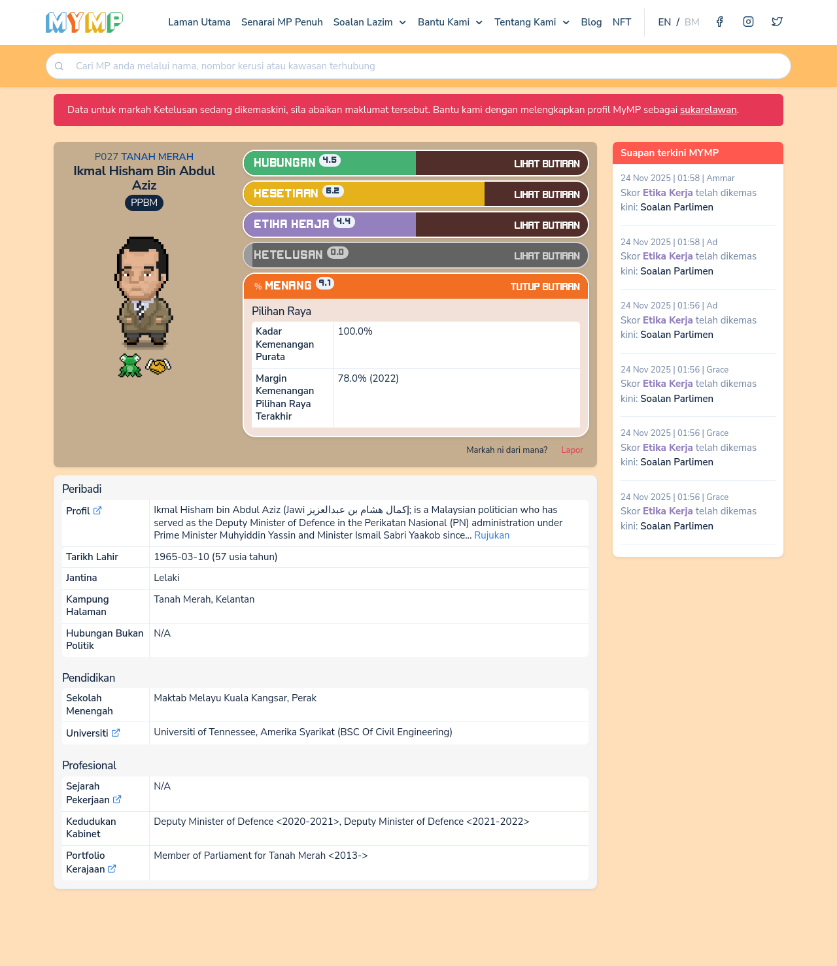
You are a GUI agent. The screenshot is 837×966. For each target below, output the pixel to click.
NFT (622, 22)
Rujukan (491, 535)
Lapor (572, 450)
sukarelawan (708, 109)
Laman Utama (199, 22)
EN (664, 22)
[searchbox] (430, 66)
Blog (591, 22)
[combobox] (429, 66)
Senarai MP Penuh (282, 22)
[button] (130, 365)
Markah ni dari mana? (506, 450)
